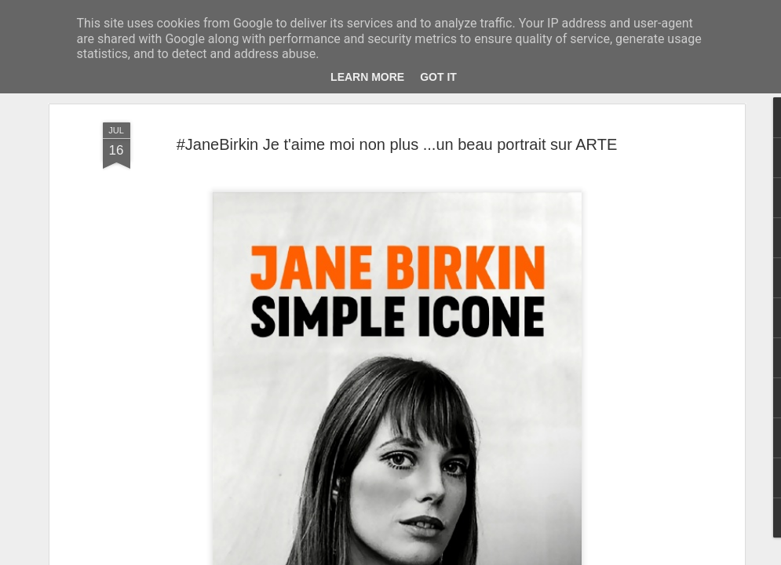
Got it (438, 77)
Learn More (367, 77)
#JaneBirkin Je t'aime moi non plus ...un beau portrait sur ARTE (397, 143)
